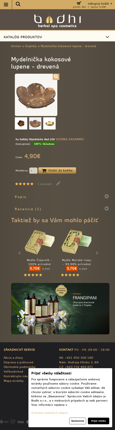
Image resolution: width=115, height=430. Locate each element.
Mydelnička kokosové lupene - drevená (68, 46)
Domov (16, 46)
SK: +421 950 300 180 (76, 357)
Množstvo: (26, 171)
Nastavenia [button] (77, 420)
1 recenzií (45, 184)
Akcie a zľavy (13, 357)
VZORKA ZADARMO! (70, 139)
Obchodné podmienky (20, 367)
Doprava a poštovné (18, 362)
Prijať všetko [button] (98, 420)
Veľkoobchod (13, 371)
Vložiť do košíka (57, 170)
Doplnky (31, 46)
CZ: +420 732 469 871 (76, 367)
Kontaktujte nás (16, 376)
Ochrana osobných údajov (49, 412)
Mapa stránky (14, 381)
